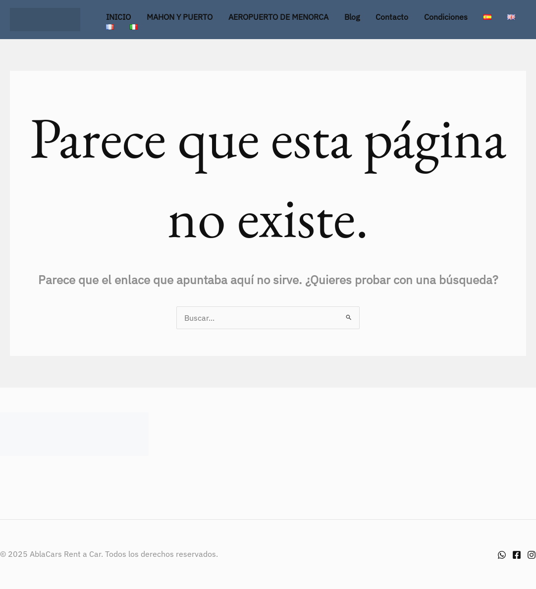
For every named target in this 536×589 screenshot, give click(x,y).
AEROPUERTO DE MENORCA (278, 17)
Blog (352, 17)
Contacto (391, 17)
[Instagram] (531, 554)
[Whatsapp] (501, 554)
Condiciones (446, 17)
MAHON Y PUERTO (180, 17)
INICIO (118, 17)
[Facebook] (516, 554)
